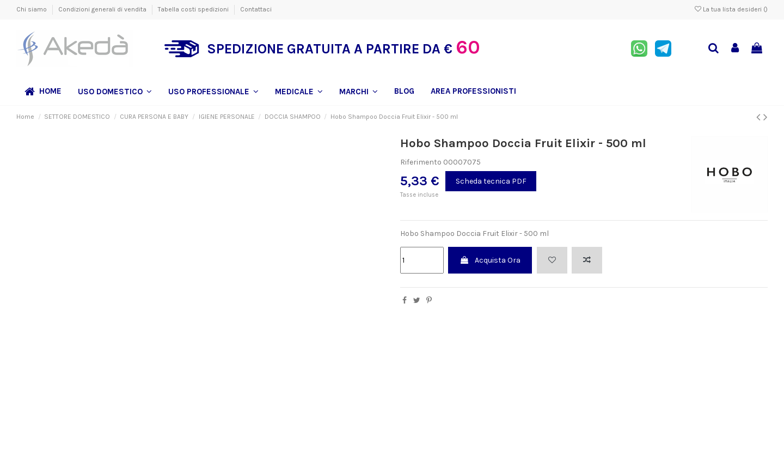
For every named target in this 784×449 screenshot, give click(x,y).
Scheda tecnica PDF (491, 181)
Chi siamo (32, 9)
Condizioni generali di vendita (103, 9)
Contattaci (256, 9)
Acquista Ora (490, 260)
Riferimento (421, 162)
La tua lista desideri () (731, 9)
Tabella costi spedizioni (194, 9)
